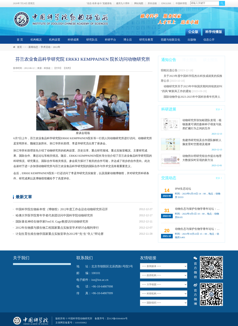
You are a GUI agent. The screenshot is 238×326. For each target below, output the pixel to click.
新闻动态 (33, 47)
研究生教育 (146, 39)
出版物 (192, 39)
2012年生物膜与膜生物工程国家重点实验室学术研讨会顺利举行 (57, 227)
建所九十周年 (123, 3)
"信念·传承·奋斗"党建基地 (99, 3)
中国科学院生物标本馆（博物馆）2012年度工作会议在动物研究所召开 (62, 209)
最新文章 (24, 196)
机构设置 (54, 39)
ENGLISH (166, 3)
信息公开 (209, 39)
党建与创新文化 (170, 39)
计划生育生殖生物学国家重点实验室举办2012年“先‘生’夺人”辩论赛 (60, 233)
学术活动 (45, 47)
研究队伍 (91, 39)
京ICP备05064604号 (117, 318)
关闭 (67, 68)
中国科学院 (181, 3)
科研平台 (110, 39)
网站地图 (138, 3)
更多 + (219, 109)
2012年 (56, 47)
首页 (19, 47)
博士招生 (189, 60)
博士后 (127, 39)
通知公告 (168, 60)
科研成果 (73, 39)
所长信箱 (152, 3)
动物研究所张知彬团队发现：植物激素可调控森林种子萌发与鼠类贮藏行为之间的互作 (201, 124)
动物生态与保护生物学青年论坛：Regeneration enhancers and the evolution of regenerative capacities (198, 208)
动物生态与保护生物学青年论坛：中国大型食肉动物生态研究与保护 (198, 228)
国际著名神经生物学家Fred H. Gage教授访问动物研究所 (52, 221)
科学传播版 (213, 32)
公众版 (193, 32)
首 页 (20, 39)
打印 (58, 68)
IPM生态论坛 (183, 188)
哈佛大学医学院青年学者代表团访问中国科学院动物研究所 (54, 215)
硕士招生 (210, 60)
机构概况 (36, 39)
